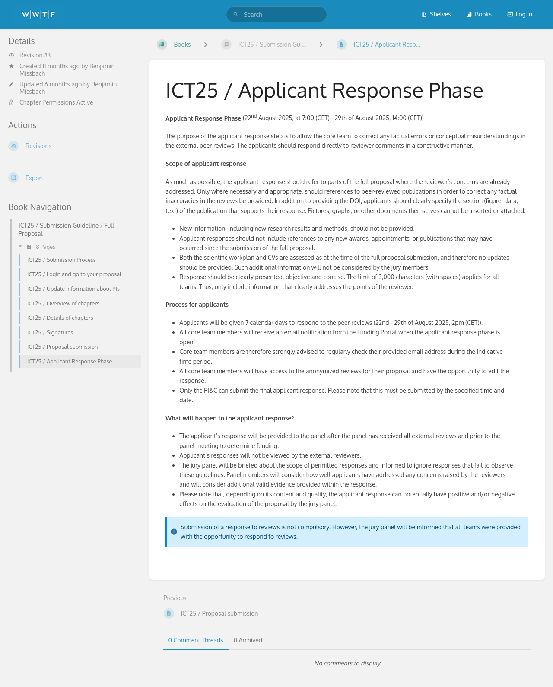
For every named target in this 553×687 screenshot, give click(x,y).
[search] (276, 14)
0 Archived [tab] (248, 640)
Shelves (436, 14)
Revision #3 (29, 55)
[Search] (236, 14)
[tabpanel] (347, 663)
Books (479, 14)
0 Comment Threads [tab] (195, 640)
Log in (519, 14)
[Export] (72, 177)
